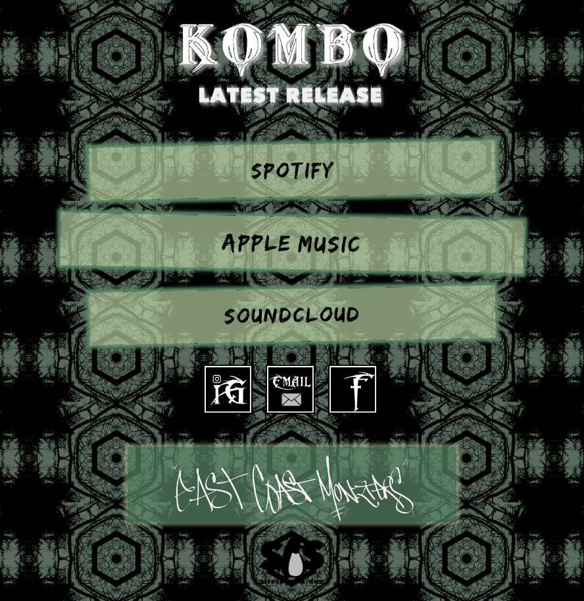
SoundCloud (292, 316)
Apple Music (292, 244)
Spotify (292, 171)
